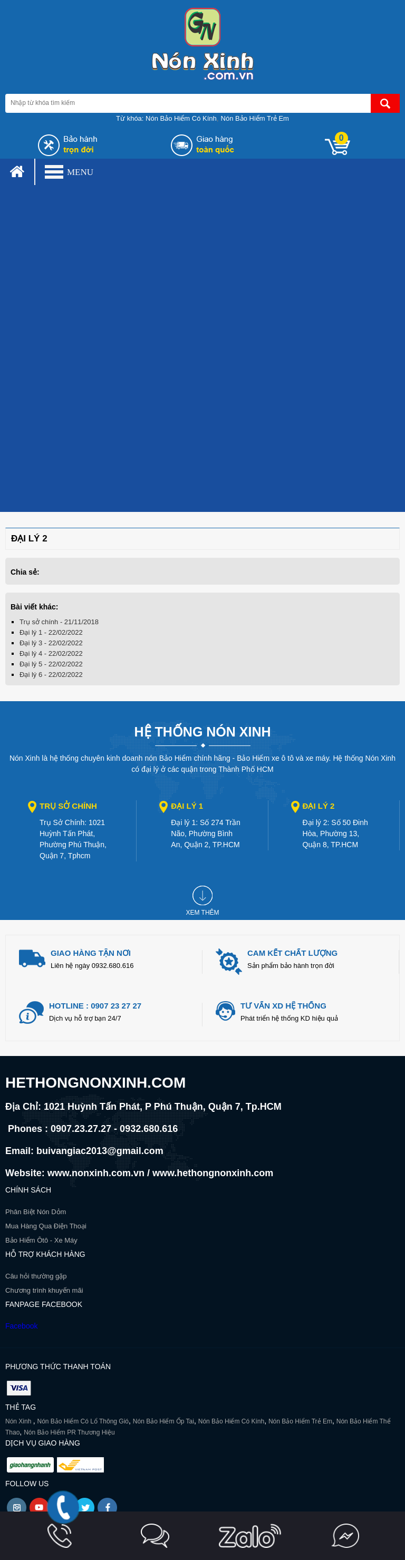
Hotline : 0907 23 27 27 (95, 1005)
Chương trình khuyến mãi (44, 1290)
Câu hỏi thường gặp (36, 1276)
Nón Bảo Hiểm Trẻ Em (255, 118)
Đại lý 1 (187, 805)
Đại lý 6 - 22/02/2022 (51, 675)
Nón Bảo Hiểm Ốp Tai (163, 1421)
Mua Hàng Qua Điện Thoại (45, 1226)
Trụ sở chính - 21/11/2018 (59, 622)
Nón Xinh (19, 1421)
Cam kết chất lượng (292, 952)
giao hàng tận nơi (91, 952)
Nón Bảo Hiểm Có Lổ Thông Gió (83, 1421)
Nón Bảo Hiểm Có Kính (181, 118)
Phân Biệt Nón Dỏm (35, 1212)
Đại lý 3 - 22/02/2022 (51, 643)
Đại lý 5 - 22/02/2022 (51, 664)
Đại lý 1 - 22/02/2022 (51, 632)
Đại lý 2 (319, 805)
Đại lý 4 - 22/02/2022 (51, 653)
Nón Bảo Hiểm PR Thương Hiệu (69, 1432)
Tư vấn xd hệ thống (283, 1005)
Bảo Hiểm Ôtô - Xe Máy (41, 1240)
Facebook (21, 1326)
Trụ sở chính (68, 805)
